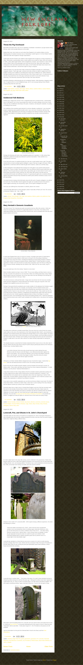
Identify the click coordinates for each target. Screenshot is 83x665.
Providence (28, 640)
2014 (60, 114)
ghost (22, 638)
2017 (60, 108)
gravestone (27, 638)
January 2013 (64, 176)
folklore (27, 88)
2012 (60, 180)
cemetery (9, 638)
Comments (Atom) (14, 650)
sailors (26, 90)
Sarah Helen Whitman (44, 640)
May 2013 (63, 164)
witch (17, 405)
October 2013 (64, 125)
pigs (14, 90)
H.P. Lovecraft (39, 638)
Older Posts (49, 646)
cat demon (38, 402)
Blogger (54, 660)
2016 (60, 110)
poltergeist (6, 405)
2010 (60, 184)
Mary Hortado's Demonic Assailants (18, 205)
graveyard (33, 638)
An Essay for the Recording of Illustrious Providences (29, 393)
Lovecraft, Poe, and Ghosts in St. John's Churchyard (25, 413)
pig (11, 90)
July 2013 (63, 158)
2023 (60, 95)
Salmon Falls (12, 405)
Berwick (33, 402)
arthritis (9, 196)
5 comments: (8, 636)
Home (28, 646)
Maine (31, 88)
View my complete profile (63, 67)
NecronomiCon (14, 624)
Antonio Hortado (11, 402)
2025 (60, 90)
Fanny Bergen (15, 196)
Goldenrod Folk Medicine (13, 98)
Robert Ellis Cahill (20, 90)
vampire (9, 642)
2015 (60, 112)
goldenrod (45, 196)
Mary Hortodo (43, 403)
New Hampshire (12, 198)
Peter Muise (70, 43)
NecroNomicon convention (15, 640)
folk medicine (28, 196)
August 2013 (64, 132)
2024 (60, 93)
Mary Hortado (36, 403)
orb (24, 640)
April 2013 (63, 166)
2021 (60, 99)
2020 (60, 101)
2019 (60, 103)
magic (27, 403)
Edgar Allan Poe (17, 638)
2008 (60, 188)
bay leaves (27, 402)
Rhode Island (34, 640)
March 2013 (64, 168)
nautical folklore (46, 88)
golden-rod (39, 196)
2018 (60, 106)
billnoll (44, 660)
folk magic (22, 88)
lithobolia (22, 403)
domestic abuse (45, 402)
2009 (60, 186)
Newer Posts (7, 646)
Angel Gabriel (10, 88)
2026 (60, 88)
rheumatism (20, 198)
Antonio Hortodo (20, 402)
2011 (60, 182)
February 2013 (62, 173)
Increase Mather (16, 403)
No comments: (8, 86)
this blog (24, 326)
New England (6, 90)
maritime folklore (38, 88)
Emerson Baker (7, 403)
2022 (60, 97)
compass (17, 88)
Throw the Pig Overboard (13, 45)
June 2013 (63, 161)
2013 (60, 116)
